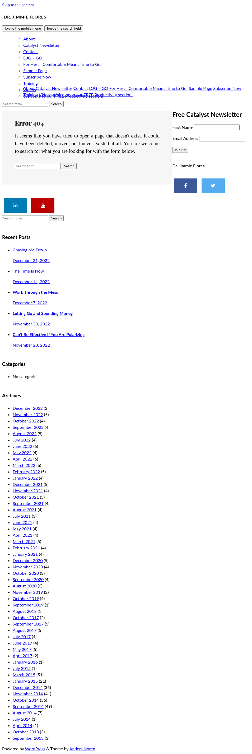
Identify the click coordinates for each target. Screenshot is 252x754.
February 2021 (26, 547)
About (29, 38)
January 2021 (25, 554)
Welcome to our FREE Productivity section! (93, 94)
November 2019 (28, 592)
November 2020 (28, 566)
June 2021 (22, 522)
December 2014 (28, 687)
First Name (183, 127)
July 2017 (22, 636)
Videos (45, 94)
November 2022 (28, 414)
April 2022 (22, 458)
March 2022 (24, 465)
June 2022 (22, 446)
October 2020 (26, 573)
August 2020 (25, 585)
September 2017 (28, 623)
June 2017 (22, 642)
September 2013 (28, 738)
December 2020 (28, 560)
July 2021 (22, 515)
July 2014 (22, 718)
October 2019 (26, 598)
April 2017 (22, 655)
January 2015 (25, 680)
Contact (30, 51)
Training (30, 83)
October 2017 (26, 617)
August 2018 (25, 611)
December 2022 (28, 408)
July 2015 (22, 668)
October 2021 (26, 496)
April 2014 (22, 725)
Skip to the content (18, 5)
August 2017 (25, 630)
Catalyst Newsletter (41, 45)
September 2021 (28, 503)
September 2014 (28, 706)
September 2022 (28, 427)
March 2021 (24, 541)
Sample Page (35, 70)
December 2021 (28, 484)
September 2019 (28, 604)
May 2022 (22, 452)
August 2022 (25, 433)
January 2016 (25, 661)
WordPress (35, 748)
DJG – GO (32, 57)
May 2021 (22, 528)
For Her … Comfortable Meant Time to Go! (62, 64)
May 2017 (22, 649)
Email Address (185, 138)
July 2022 (22, 439)
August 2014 (25, 712)
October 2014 (26, 699)
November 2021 (28, 490)
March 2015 (24, 674)
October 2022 (26, 420)
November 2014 (28, 693)
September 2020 (28, 579)
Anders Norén (82, 748)
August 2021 (25, 509)
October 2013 (26, 731)
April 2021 (22, 534)
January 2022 (25, 477)
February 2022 (26, 471)
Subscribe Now (37, 76)
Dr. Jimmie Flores (25, 16)
